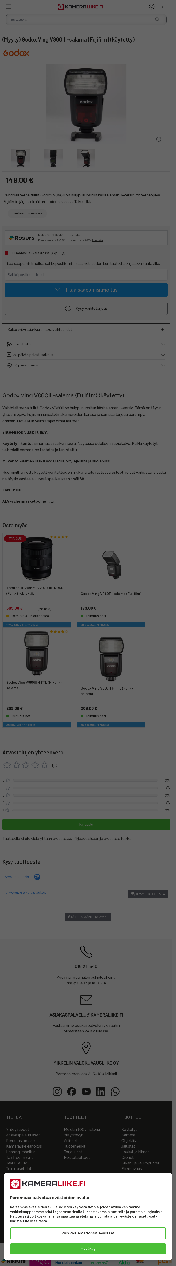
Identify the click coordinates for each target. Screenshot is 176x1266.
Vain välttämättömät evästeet (88, 1233)
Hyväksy (88, 1248)
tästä (42, 1221)
